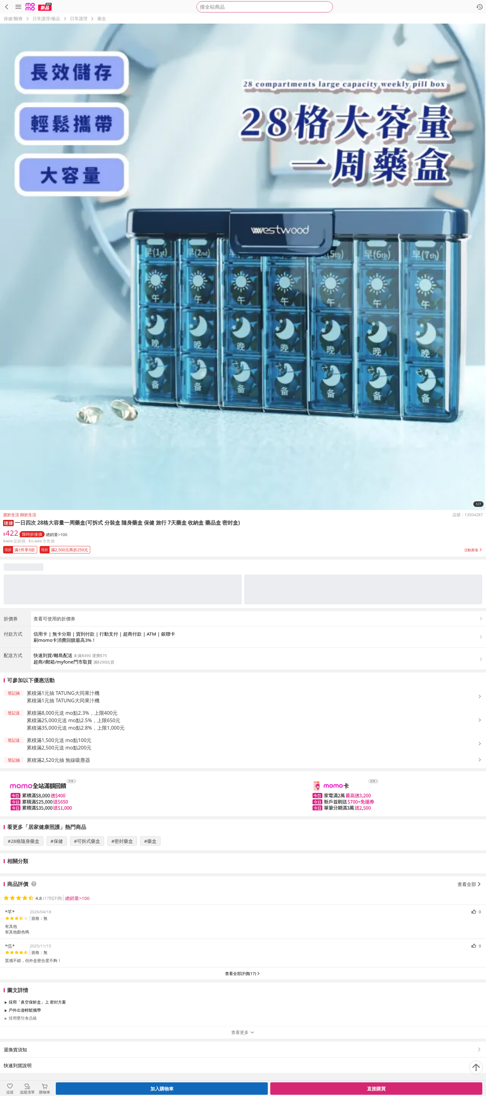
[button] (8, 522)
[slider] (243, 793)
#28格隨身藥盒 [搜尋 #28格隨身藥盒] (23, 841)
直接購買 (376, 1088)
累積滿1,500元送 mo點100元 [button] (59, 740)
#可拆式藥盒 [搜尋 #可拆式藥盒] (87, 841)
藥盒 (101, 18)
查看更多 (243, 1032)
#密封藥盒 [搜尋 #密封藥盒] (122, 841)
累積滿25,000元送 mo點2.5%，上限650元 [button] (73, 720)
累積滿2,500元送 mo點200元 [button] (59, 747)
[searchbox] (265, 6)
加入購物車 (162, 1088)
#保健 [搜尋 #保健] (57, 841)
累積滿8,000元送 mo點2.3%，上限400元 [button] (72, 712)
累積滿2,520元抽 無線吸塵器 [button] (58, 760)
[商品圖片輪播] (243, 267)
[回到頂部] (476, 1067)
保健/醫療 (13, 18)
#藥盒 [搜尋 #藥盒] (150, 841)
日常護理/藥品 (46, 18)
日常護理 (78, 18)
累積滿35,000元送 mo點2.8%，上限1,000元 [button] (76, 727)
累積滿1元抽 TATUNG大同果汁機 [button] (63, 693)
